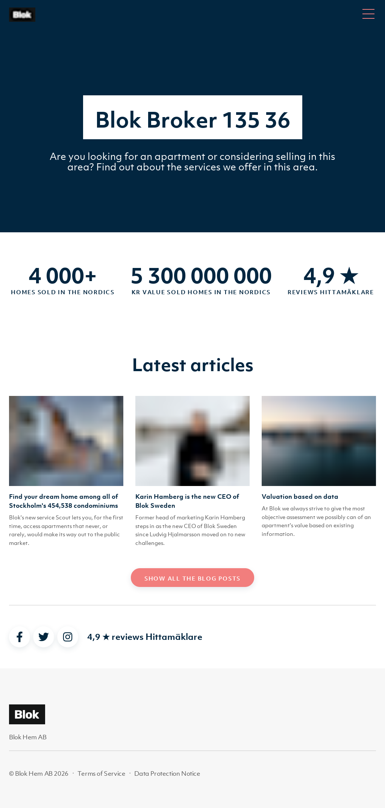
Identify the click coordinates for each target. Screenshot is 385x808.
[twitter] (43, 636)
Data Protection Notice (167, 773)
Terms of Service (101, 773)
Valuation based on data (300, 496)
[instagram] (67, 636)
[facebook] (19, 636)
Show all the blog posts (192, 578)
